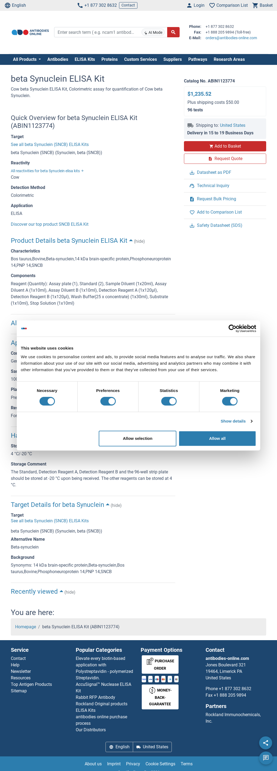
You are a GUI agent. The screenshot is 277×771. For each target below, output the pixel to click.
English (15, 5)
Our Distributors (91, 729)
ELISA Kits (85, 59)
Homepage (25, 626)
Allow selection (137, 438)
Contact (128, 5)
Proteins (109, 59)
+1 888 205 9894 (230, 695)
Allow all (217, 438)
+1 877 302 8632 (97, 5)
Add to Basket (225, 146)
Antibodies (57, 59)
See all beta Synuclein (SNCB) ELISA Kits (50, 144)
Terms (187, 763)
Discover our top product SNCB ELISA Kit (49, 224)
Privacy (133, 763)
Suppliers (172, 59)
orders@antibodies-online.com (231, 38)
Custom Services (140, 59)
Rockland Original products (101, 703)
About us (93, 763)
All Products (25, 59)
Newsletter (21, 671)
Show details (233, 421)
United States (232, 125)
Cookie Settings (160, 763)
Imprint (114, 763)
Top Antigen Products (31, 684)
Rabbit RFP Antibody (95, 697)
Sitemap (19, 690)
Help (15, 664)
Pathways (197, 59)
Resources (21, 677)
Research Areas (229, 59)
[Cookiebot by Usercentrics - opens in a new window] (232, 328)
